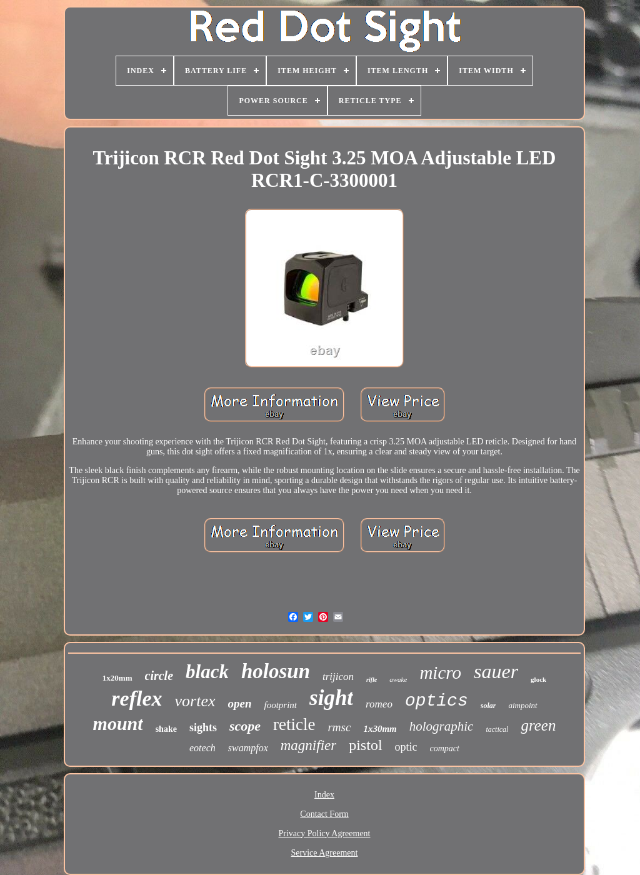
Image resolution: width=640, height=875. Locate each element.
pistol (365, 745)
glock (538, 679)
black (207, 671)
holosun (275, 671)
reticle (294, 724)
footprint (281, 705)
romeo (379, 704)
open (240, 703)
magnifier (308, 745)
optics (436, 701)
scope (245, 726)
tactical (497, 729)
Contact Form (324, 814)
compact (444, 748)
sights (203, 727)
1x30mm (379, 729)
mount (118, 723)
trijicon (338, 676)
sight (331, 698)
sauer (496, 671)
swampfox (248, 747)
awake (398, 679)
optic (406, 747)
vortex (195, 701)
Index (324, 794)
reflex (136, 698)
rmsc (339, 727)
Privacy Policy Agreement (325, 833)
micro (440, 672)
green (538, 725)
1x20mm (117, 677)
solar (488, 705)
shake (166, 729)
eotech (202, 747)
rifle (371, 679)
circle (159, 675)
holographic (441, 726)
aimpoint (522, 705)
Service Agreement (324, 853)
